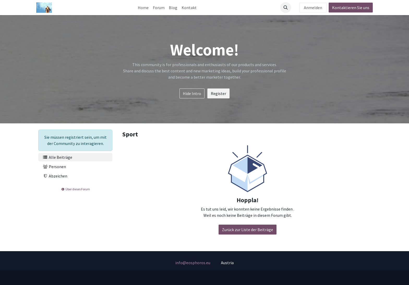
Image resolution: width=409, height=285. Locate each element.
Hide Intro (192, 93)
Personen (54, 166)
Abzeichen (55, 176)
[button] (285, 7)
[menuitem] (143, 7)
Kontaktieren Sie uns (350, 7)
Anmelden (313, 7)
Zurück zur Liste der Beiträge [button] (247, 229)
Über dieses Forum (75, 189)
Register (218, 93)
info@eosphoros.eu (192, 262)
